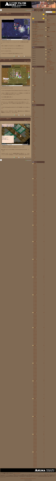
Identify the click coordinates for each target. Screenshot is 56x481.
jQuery (27, 478)
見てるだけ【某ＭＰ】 (5, 13)
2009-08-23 (28, 61)
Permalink (16, 56)
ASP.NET (21, 478)
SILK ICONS (34, 478)
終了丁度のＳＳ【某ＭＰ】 (7, 59)
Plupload (30, 478)
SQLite (25, 478)
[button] (53, 12)
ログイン (54, 0)
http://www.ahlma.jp (17, 473)
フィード (49, 0)
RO (28, 16)
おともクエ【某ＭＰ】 (5, 118)
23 (33, 18)
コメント (20, 56)
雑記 (30, 16)
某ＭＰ (25, 61)
